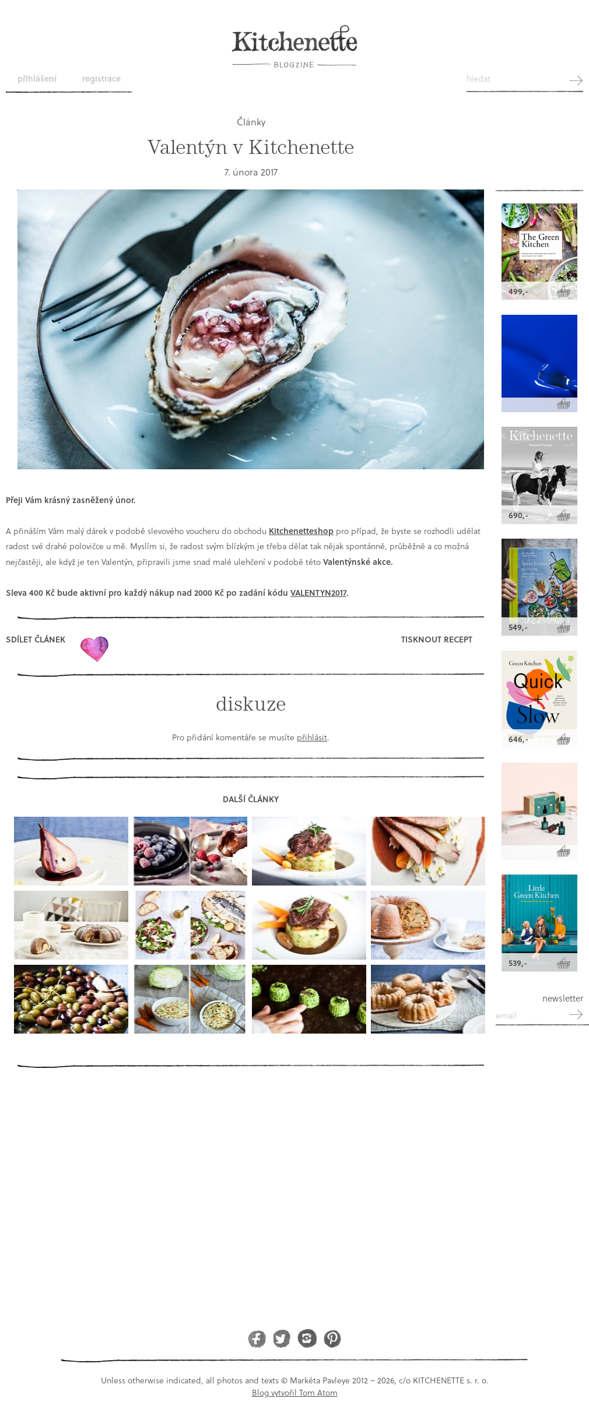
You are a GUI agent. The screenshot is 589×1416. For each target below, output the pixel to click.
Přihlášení (37, 78)
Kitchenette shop (539, 159)
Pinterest (332, 1338)
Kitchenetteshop (301, 531)
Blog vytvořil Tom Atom (295, 1392)
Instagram (307, 1338)
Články (251, 121)
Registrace (101, 78)
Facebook (257, 1338)
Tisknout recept (436, 639)
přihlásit (312, 737)
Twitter (282, 1338)
